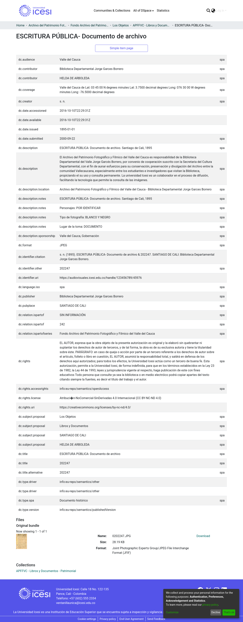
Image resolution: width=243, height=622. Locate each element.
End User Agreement (131, 618)
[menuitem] (143, 10)
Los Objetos (121, 25)
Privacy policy (108, 618)
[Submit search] (208, 10)
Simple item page (121, 48)
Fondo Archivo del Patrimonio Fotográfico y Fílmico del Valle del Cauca (90, 25)
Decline (215, 612)
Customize (172, 612)
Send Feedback (156, 618)
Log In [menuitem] (220, 10)
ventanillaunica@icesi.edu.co (75, 603)
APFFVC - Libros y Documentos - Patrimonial (152, 25)
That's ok (228, 612)
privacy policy (210, 604)
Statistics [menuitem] (163, 10)
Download (203, 536)
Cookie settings (87, 618)
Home (20, 25)
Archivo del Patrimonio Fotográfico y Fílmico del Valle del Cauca (47, 25)
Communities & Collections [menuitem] (112, 10)
